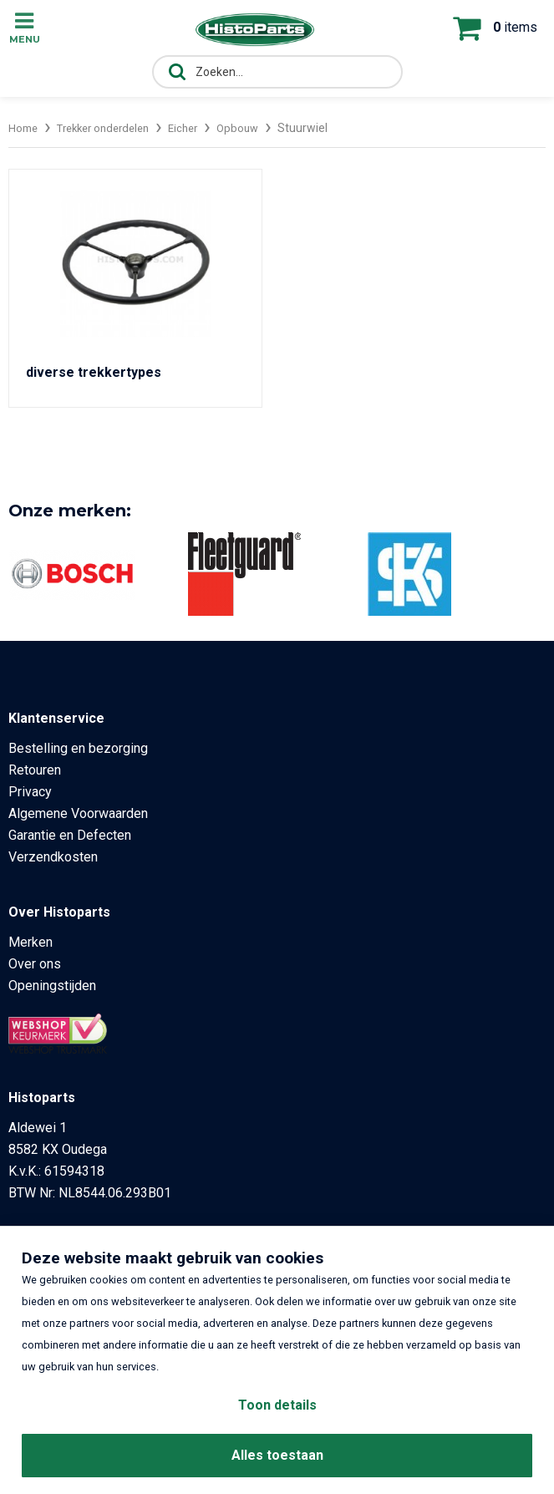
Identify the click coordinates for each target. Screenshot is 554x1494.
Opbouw (255, 128)
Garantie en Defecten (69, 835)
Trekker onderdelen (110, 128)
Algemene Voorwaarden (78, 813)
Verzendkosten (53, 857)
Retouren (34, 770)
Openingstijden (52, 985)
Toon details (277, 1405)
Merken (30, 942)
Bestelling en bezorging (78, 748)
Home (24, 128)
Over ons (34, 964)
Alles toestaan (277, 1455)
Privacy (30, 792)
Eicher (197, 128)
